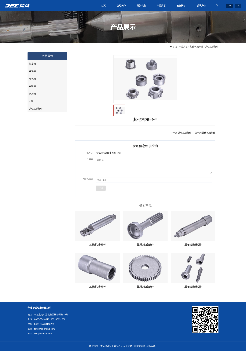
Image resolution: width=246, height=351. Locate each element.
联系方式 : (89, 179)
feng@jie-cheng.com (44, 329)
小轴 (31, 101)
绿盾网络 (152, 346)
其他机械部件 (196, 46)
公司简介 (121, 5)
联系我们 (201, 5)
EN (238, 6)
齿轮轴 (32, 86)
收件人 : (91, 152)
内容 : (91, 159)
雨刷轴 (32, 93)
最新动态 (141, 5)
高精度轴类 (140, 346)
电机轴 (32, 78)
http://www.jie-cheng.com (40, 333)
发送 (101, 188)
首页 (103, 5)
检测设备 (181, 5)
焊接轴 (32, 63)
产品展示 (161, 5)
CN (229, 6)
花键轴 (32, 71)
